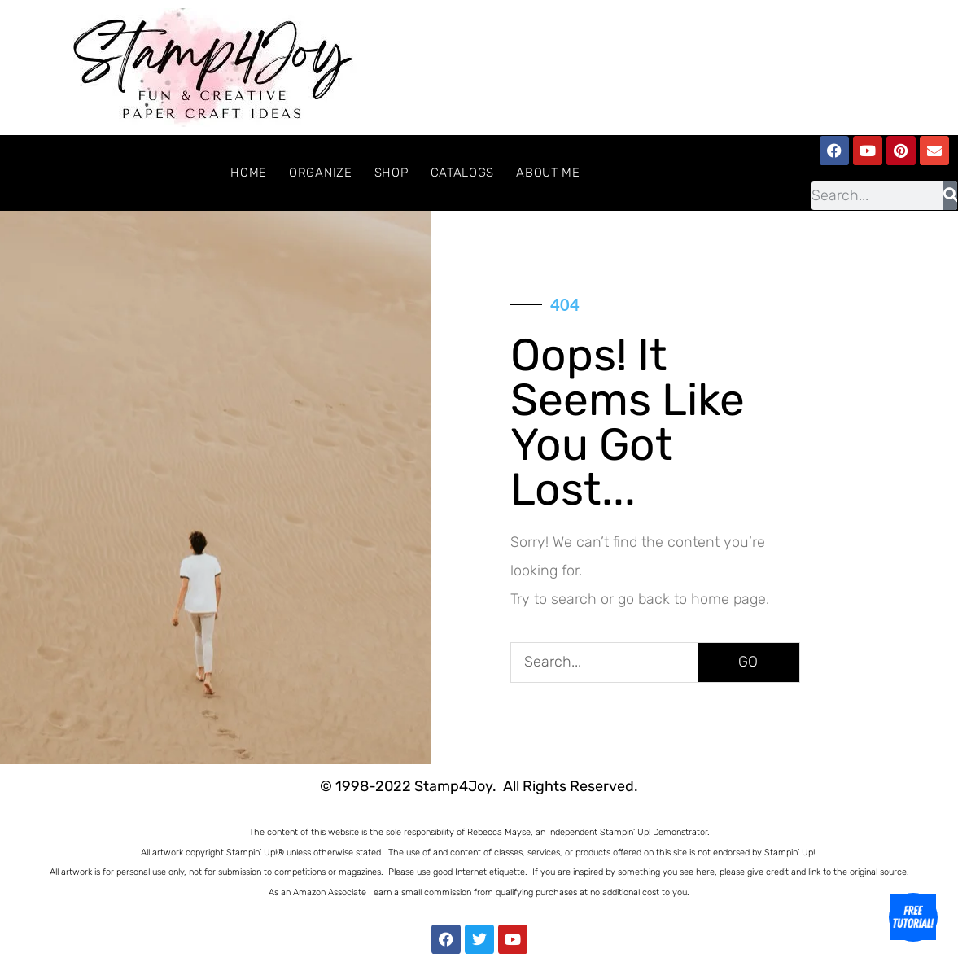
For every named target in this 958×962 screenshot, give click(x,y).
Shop (391, 172)
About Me (548, 172)
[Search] (949, 195)
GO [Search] (748, 662)
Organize (320, 172)
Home (248, 172)
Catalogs (463, 172)
